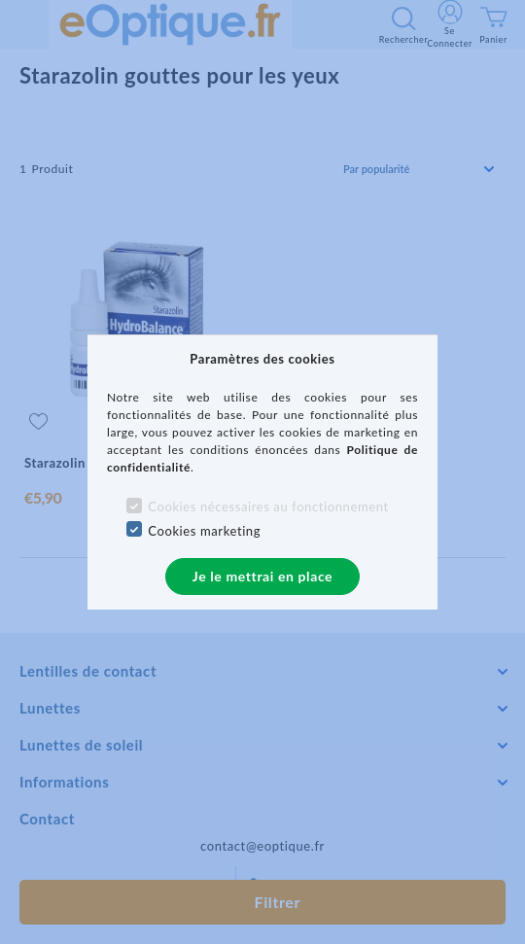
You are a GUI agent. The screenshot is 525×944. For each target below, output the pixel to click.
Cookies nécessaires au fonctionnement (268, 506)
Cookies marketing (204, 531)
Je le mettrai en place (262, 576)
